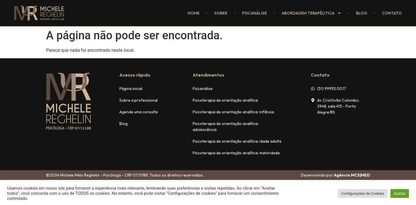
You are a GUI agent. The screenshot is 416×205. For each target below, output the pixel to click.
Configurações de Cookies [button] (362, 193)
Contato (392, 13)
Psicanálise (254, 13)
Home (193, 13)
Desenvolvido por (335, 175)
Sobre (220, 13)
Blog (361, 13)
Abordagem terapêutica (311, 13)
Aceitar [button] (399, 193)
